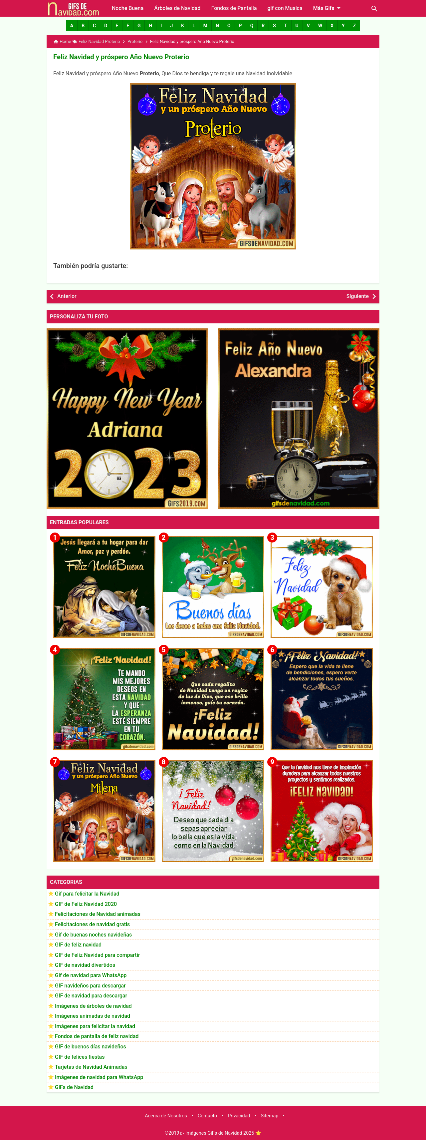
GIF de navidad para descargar (91, 995)
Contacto (207, 1115)
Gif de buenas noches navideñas (93, 934)
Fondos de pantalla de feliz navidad (97, 1036)
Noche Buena (127, 8)
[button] (72, 25)
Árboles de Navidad (177, 8)
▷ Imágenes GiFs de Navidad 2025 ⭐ (220, 1133)
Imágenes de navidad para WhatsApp (99, 1077)
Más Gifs (328, 8)
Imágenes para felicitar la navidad (95, 1026)
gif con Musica (285, 8)
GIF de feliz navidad (78, 944)
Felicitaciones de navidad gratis (92, 924)
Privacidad (239, 1115)
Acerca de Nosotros (166, 1115)
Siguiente (357, 296)
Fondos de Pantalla (234, 8)
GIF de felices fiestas (80, 1056)
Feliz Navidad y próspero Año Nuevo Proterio (120, 57)
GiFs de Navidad (74, 1087)
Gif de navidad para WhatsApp (90, 975)
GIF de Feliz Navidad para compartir (97, 954)
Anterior (67, 296)
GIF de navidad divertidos (85, 965)
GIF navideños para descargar (90, 985)
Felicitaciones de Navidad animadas (97, 914)
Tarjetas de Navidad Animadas (91, 1067)
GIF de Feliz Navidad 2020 (86, 904)
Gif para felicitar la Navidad (87, 893)
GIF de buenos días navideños (90, 1046)
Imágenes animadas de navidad (92, 1016)
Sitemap (270, 1115)
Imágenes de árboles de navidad (93, 1005)
